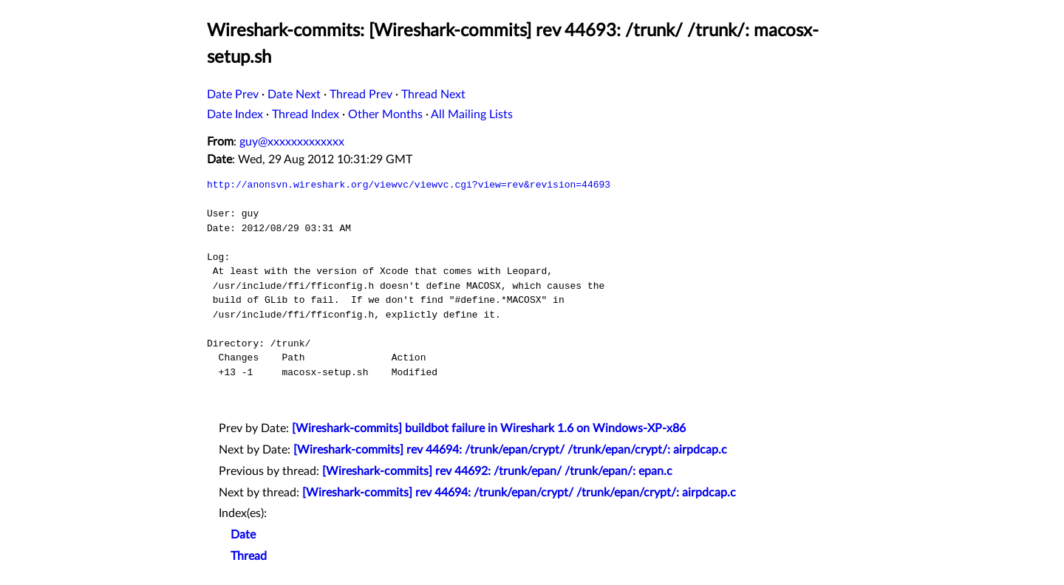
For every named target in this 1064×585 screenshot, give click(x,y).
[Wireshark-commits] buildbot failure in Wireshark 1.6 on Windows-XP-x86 (489, 428)
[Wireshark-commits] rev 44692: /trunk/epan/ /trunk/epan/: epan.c (497, 471)
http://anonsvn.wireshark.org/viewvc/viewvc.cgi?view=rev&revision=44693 (408, 184)
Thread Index (305, 114)
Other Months (385, 114)
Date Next (294, 94)
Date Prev (233, 94)
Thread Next (433, 94)
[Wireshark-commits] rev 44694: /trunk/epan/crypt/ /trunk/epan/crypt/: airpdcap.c (510, 450)
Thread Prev (361, 94)
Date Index (235, 114)
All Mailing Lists (472, 114)
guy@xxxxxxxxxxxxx (291, 142)
